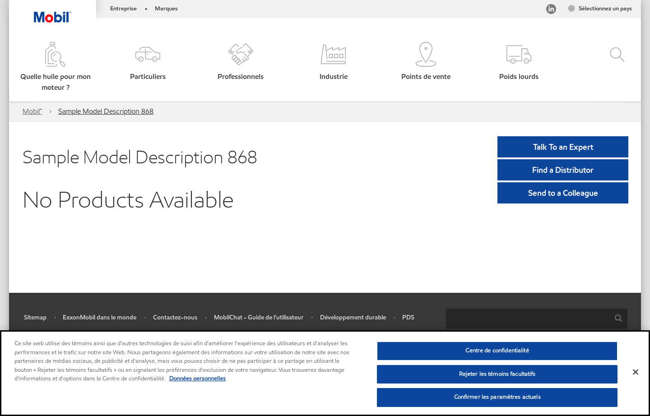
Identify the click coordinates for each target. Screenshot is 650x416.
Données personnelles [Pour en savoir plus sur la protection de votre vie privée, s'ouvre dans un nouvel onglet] (197, 378)
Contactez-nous (175, 317)
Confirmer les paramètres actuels (497, 397)
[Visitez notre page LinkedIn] (551, 10)
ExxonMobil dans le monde (99, 317)
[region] (325, 373)
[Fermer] (635, 372)
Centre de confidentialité (497, 351)
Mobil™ (32, 111)
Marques (166, 9)
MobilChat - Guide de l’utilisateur (258, 317)
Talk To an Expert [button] (563, 147)
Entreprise (123, 9)
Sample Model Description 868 (105, 111)
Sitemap (35, 317)
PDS (408, 317)
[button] (55, 67)
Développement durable (353, 317)
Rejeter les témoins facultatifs (497, 374)
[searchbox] (527, 319)
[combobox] (536, 319)
